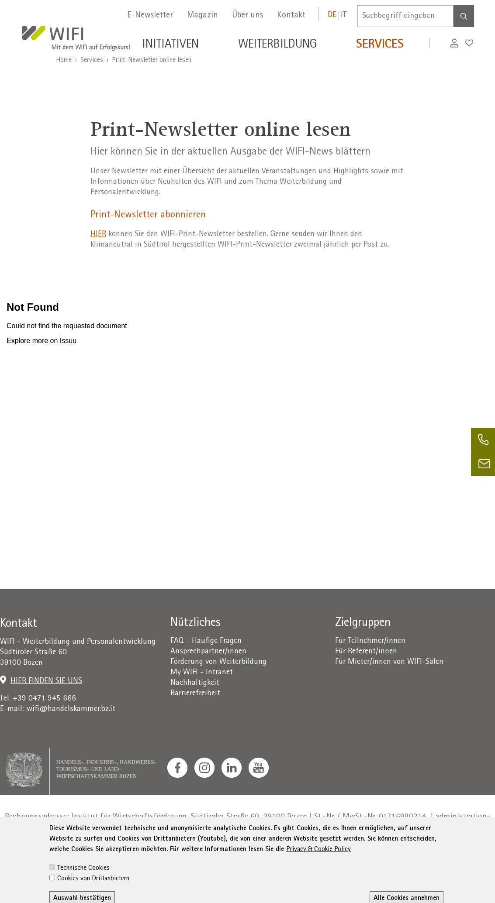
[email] (483, 464)
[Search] (463, 16)
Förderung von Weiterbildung (218, 662)
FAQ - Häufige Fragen (206, 641)
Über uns (247, 15)
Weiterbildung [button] (277, 45)
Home (64, 60)
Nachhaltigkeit (194, 683)
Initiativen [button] (170, 45)
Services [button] (380, 45)
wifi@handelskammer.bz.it (71, 709)
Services (91, 60)
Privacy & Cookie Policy (318, 867)
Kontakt (291, 15)
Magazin (202, 15)
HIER (98, 234)
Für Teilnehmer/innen (370, 641)
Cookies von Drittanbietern (93, 896)
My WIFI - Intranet (201, 673)
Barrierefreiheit (195, 694)
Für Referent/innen (366, 652)
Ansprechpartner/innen (208, 652)
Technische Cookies (83, 886)
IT (343, 15)
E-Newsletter (150, 15)
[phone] (483, 440)
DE (332, 15)
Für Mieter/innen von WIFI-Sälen (389, 662)
